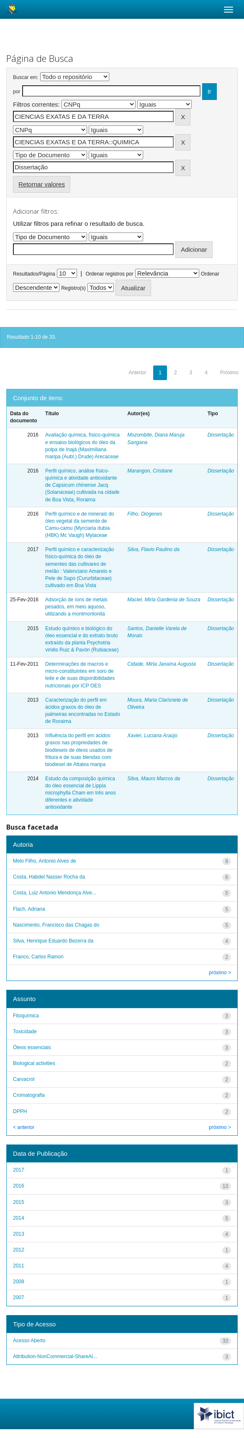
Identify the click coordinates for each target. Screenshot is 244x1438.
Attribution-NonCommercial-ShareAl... (55, 1356)
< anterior (23, 1127)
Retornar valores (41, 184)
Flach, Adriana (29, 909)
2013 (18, 1234)
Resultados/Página (34, 274)
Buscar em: (26, 77)
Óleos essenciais (32, 1047)
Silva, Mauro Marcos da (153, 779)
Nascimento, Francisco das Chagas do (56, 925)
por (16, 92)
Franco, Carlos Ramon (38, 957)
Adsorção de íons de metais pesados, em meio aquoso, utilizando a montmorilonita (76, 607)
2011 (18, 1266)
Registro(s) (73, 288)
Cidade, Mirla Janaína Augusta (161, 664)
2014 (18, 1218)
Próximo (229, 372)
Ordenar (210, 274)
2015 (18, 1202)
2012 (18, 1250)
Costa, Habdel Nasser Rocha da (49, 877)
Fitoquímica (26, 1016)
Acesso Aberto (29, 1340)
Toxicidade (25, 1031)
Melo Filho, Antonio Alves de (44, 861)
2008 (18, 1282)
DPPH (20, 1111)
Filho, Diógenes (144, 514)
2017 (18, 1170)
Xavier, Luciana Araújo (152, 735)
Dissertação (221, 435)
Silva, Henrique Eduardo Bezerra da (53, 941)
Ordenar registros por (109, 274)
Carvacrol (23, 1079)
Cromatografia (29, 1095)
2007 (18, 1297)
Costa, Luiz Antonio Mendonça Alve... (54, 893)
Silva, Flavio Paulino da (153, 549)
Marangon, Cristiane (149, 471)
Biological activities (34, 1063)
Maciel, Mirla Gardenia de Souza (163, 600)
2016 (18, 1186)
